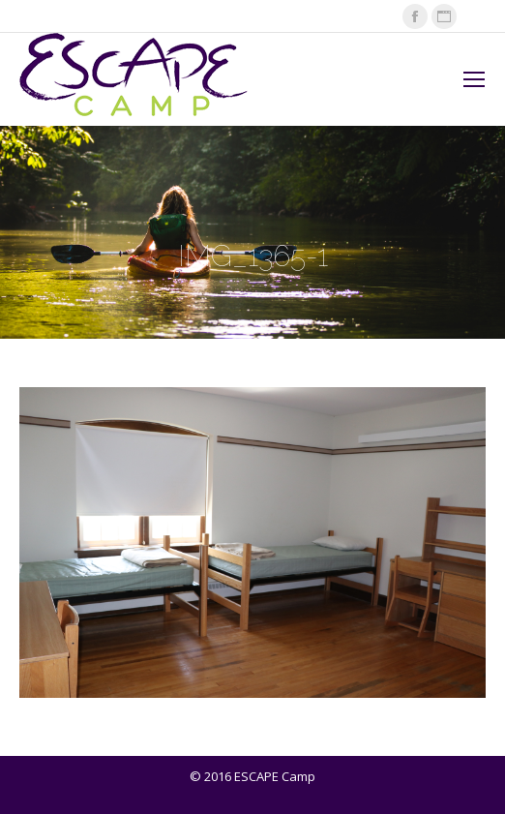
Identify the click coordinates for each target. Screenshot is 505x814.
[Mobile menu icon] (474, 79)
